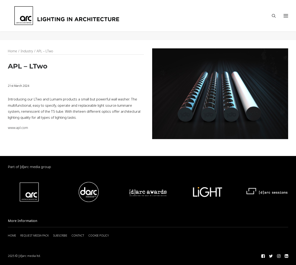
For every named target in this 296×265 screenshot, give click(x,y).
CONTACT (77, 236)
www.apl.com (18, 128)
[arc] (85, 20)
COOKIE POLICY (98, 236)
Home (12, 51)
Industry (27, 51)
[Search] (272, 20)
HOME (12, 236)
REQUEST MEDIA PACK (34, 236)
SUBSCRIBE (60, 236)
